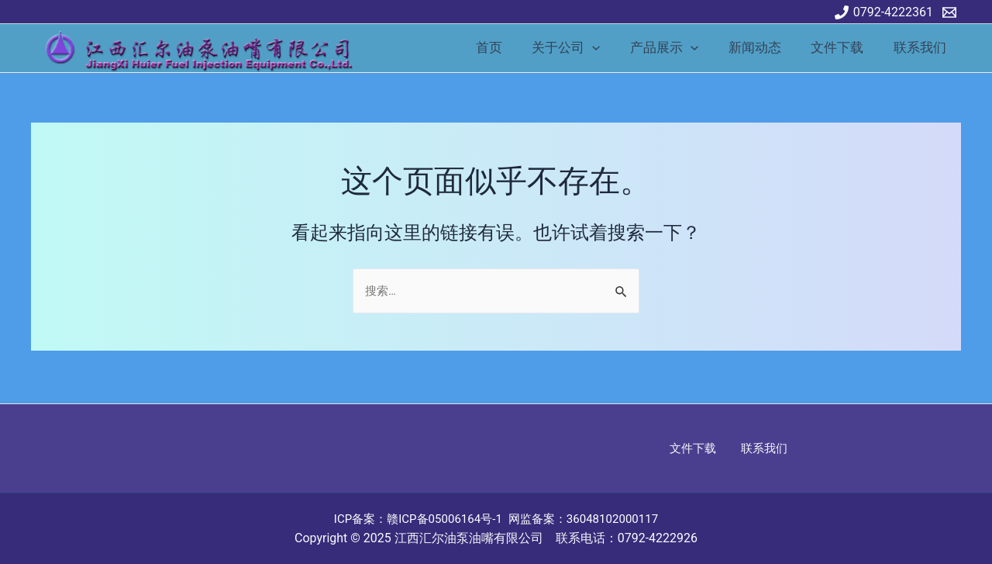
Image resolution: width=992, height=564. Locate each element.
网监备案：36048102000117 (589, 518)
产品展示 (676, 47)
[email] (951, 12)
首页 (508, 47)
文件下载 (842, 47)
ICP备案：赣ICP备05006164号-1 (413, 518)
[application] (608, 47)
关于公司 (582, 47)
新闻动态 (763, 47)
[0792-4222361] (884, 12)
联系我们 (921, 47)
